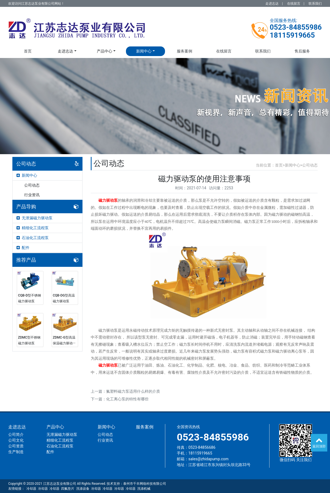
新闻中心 (144, 51)
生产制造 (16, 452)
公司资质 (16, 446)
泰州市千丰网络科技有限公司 (144, 484)
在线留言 (293, 3)
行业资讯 (32, 195)
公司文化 (16, 440)
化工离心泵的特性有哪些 (127, 399)
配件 (22, 247)
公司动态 (32, 185)
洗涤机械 (143, 489)
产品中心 (104, 51)
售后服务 (302, 51)
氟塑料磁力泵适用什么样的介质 (133, 391)
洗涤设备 (82, 489)
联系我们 (315, 3)
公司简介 (16, 434)
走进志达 (272, 3)
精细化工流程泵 (32, 228)
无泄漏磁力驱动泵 (34, 218)
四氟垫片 (67, 489)
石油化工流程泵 (32, 238)
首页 (28, 51)
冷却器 (31, 489)
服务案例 (184, 51)
